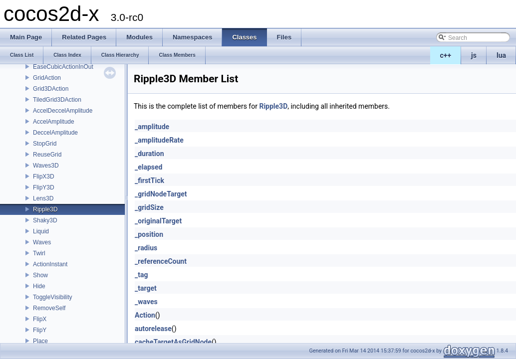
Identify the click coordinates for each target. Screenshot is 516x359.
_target (146, 288)
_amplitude (152, 127)
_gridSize (149, 207)
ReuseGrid (47, 154)
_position (149, 234)
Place (40, 341)
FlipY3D (43, 187)
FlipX (39, 319)
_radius (146, 248)
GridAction (47, 77)
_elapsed (149, 167)
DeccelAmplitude (55, 132)
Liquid (41, 231)
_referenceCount (161, 261)
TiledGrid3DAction (57, 99)
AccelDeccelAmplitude (62, 110)
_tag (141, 275)
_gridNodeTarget (161, 194)
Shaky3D (45, 220)
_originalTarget (158, 221)
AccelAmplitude (53, 121)
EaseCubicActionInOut (63, 66)
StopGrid (44, 143)
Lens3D (43, 198)
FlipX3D (43, 176)
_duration (149, 154)
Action (145, 315)
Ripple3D (45, 209)
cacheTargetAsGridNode (173, 342)
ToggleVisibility (52, 297)
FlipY (39, 330)
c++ (446, 55)
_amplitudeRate (159, 140)
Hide (39, 286)
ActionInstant (50, 264)
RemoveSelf (49, 308)
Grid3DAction (50, 88)
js (474, 55)
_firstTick (149, 180)
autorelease (153, 329)
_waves (146, 302)
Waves (42, 242)
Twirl (39, 253)
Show (40, 275)
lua (501, 55)
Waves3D (46, 165)
